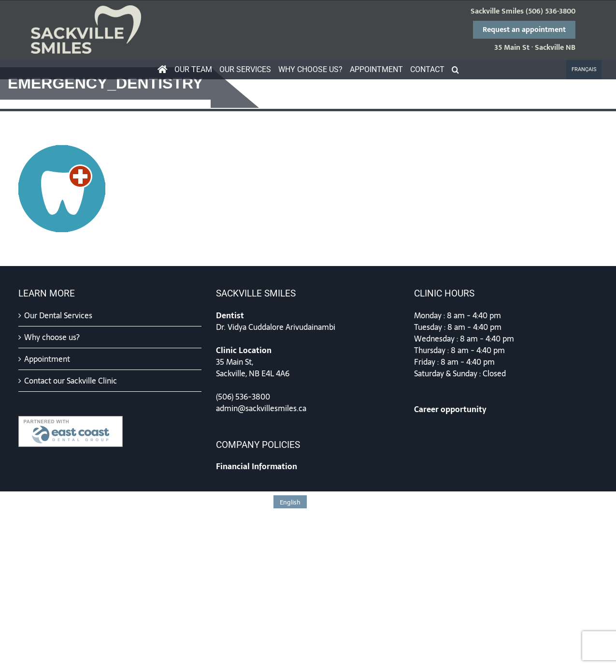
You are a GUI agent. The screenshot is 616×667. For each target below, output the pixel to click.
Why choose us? (52, 337)
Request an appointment (524, 29)
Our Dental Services (58, 315)
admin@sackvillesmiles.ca (261, 408)
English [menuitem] (290, 502)
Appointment (47, 359)
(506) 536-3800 (550, 11)
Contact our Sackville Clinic (70, 380)
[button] (455, 69)
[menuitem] (584, 69)
